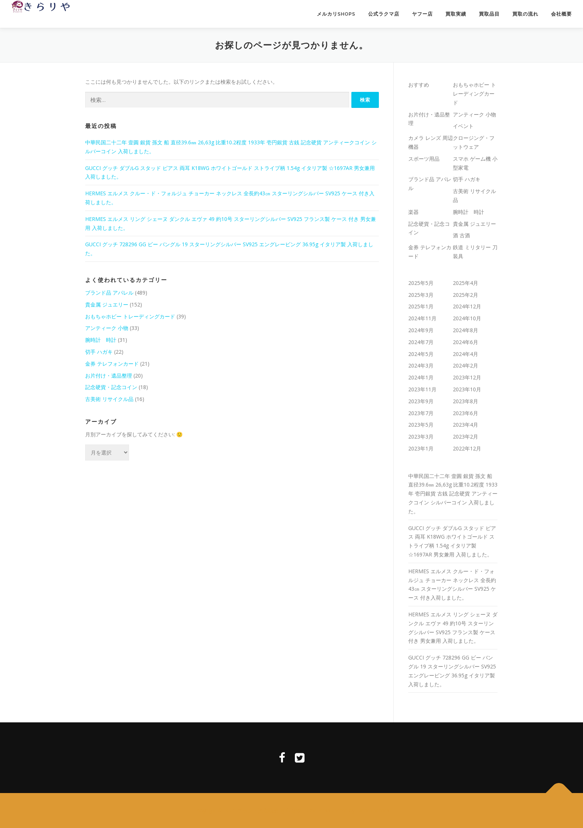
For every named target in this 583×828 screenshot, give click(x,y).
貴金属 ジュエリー (106, 304)
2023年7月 (421, 413)
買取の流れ (525, 14)
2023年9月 (421, 401)
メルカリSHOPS (336, 14)
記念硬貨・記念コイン (111, 387)
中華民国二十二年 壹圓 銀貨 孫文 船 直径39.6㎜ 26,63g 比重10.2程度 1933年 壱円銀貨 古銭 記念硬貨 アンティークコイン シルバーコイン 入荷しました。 (452, 493)
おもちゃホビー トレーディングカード (130, 316)
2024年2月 (465, 365)
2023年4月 (465, 424)
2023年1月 (421, 448)
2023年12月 (467, 377)
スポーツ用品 (423, 158)
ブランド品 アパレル (109, 292)
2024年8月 (465, 330)
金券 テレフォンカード (112, 363)
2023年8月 (465, 401)
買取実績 (455, 14)
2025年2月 (465, 294)
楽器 (413, 211)
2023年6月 (465, 413)
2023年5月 (421, 424)
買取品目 (489, 14)
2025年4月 (465, 282)
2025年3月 (421, 294)
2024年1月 (421, 377)
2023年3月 (421, 436)
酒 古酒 (461, 235)
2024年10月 (467, 318)
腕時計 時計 (100, 339)
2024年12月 (467, 306)
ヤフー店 (422, 14)
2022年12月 (467, 448)
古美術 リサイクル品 (109, 398)
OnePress (319, 810)
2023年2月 (465, 436)
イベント (463, 125)
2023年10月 (467, 389)
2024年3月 (421, 365)
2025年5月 (421, 282)
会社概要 (561, 14)
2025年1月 (421, 306)
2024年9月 (421, 330)
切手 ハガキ (99, 351)
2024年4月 (465, 353)
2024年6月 (465, 342)
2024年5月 (421, 353)
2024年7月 (421, 342)
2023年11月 (422, 389)
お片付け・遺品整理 (108, 375)
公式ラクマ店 (383, 14)
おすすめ (418, 84)
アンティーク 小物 (106, 327)
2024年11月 (422, 318)
